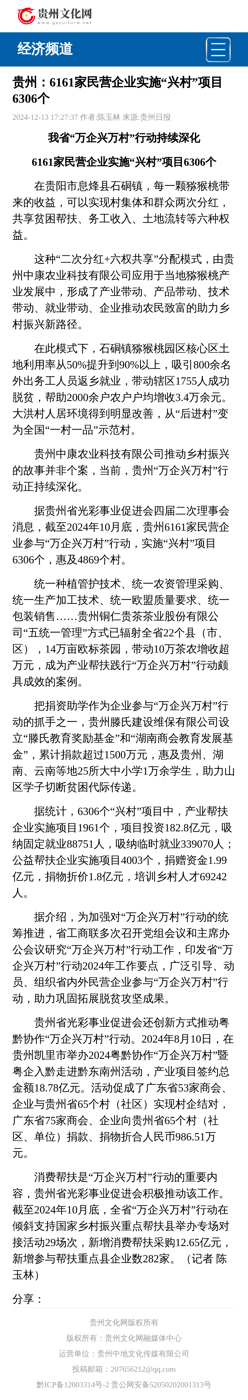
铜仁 (110, 616)
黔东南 (94, 1071)
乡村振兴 (208, 454)
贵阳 (56, 186)
